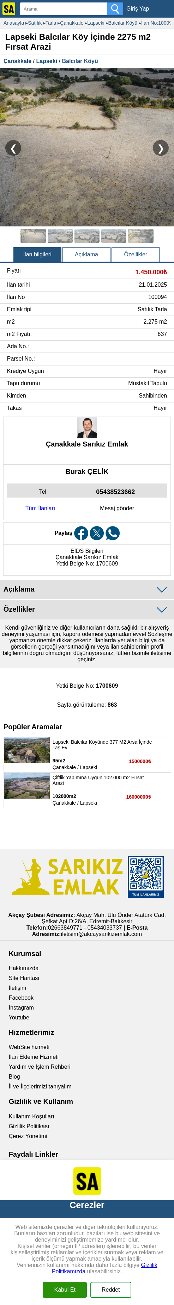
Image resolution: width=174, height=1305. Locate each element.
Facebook (21, 998)
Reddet (111, 1290)
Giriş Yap (137, 9)
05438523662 (115, 491)
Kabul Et (64, 1290)
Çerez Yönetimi (28, 1136)
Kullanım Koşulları (31, 1116)
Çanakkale (17, 61)
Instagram (21, 1008)
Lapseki (47, 61)
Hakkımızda (23, 968)
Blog (14, 1077)
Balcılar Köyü (80, 61)
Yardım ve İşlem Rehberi (40, 1067)
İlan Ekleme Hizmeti (34, 1057)
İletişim (17, 988)
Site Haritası (24, 978)
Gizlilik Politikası (29, 1126)
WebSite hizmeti (29, 1047)
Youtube (19, 1017)
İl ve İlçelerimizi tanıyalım (40, 1086)
